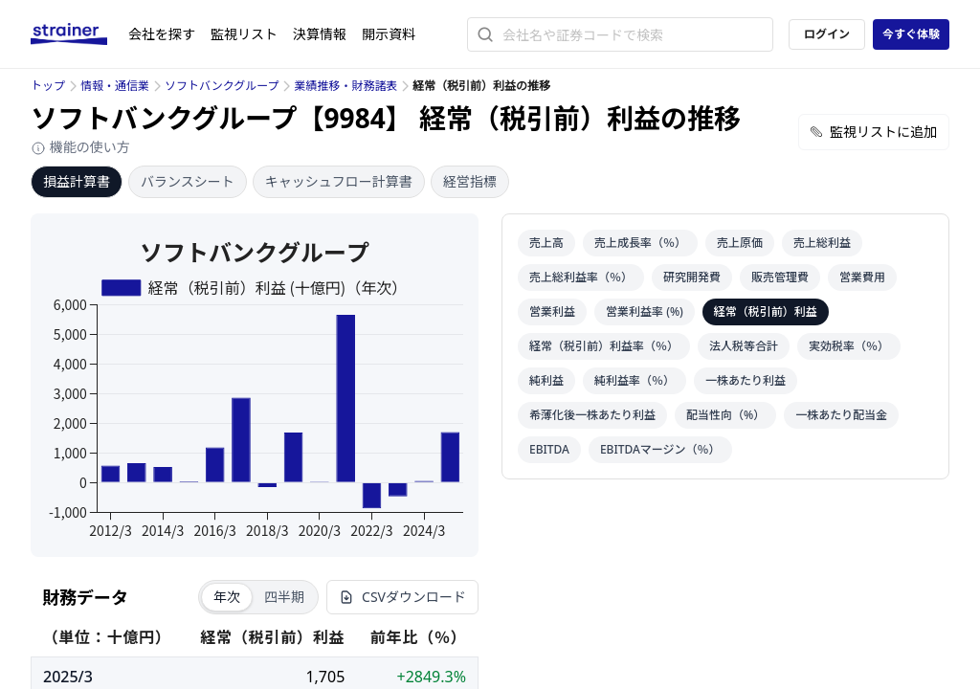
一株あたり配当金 (841, 415)
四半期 (284, 597)
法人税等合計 (743, 346)
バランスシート (187, 181)
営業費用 (862, 277)
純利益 (546, 380)
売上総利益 (822, 242)
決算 (319, 34)
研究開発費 (692, 277)
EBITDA (549, 449)
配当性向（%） (725, 415)
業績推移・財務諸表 (345, 86)
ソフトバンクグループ (221, 86)
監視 (244, 34)
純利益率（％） (634, 380)
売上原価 (740, 242)
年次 (226, 597)
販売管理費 (780, 277)
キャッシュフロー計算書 (338, 181)
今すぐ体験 (911, 34)
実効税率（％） (849, 346)
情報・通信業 (114, 86)
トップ (48, 86)
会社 (161, 34)
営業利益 (552, 311)
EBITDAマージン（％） (660, 449)
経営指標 (470, 181)
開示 (388, 34)
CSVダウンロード (402, 597)
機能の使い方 (80, 147)
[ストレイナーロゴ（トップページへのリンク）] (79, 34)
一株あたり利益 (745, 380)
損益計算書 (76, 181)
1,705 (325, 676)
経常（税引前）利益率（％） (604, 346)
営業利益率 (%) (644, 311)
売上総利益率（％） (581, 277)
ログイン (827, 34)
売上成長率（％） (640, 242)
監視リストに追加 (874, 131)
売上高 (546, 242)
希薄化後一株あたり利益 (592, 415)
